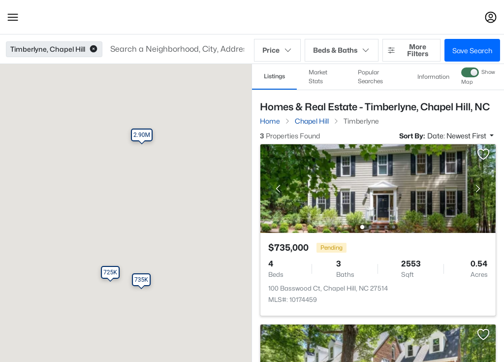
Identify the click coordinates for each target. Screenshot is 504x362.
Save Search (472, 50)
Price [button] (277, 50)
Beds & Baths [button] (341, 50)
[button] (13, 17)
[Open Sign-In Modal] (490, 17)
